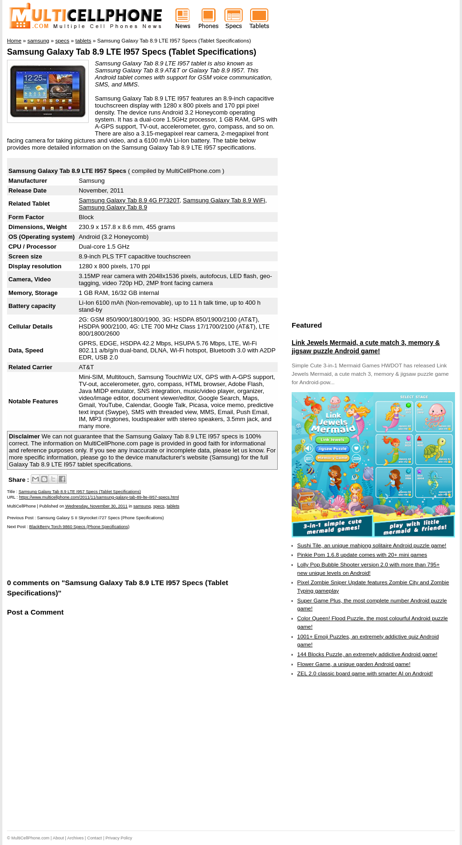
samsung (142, 506)
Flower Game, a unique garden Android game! (354, 664)
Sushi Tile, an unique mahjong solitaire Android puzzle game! (372, 545)
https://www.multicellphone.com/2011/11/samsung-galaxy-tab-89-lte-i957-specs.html (99, 497)
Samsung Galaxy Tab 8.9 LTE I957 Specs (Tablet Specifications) (131, 52)
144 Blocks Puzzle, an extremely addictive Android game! (367, 654)
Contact (94, 838)
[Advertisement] (116, 553)
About (58, 838)
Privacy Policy (118, 838)
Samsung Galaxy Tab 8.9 (113, 207)
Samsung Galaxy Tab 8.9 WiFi (224, 200)
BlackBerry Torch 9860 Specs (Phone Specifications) (79, 526)
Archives (75, 838)
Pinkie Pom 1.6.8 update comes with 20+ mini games (362, 554)
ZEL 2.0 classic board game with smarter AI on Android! (365, 673)
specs (158, 506)
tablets (173, 506)
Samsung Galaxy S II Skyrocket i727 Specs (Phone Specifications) (100, 518)
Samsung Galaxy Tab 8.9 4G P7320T (129, 200)
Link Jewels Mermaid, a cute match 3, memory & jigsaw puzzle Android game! (366, 347)
